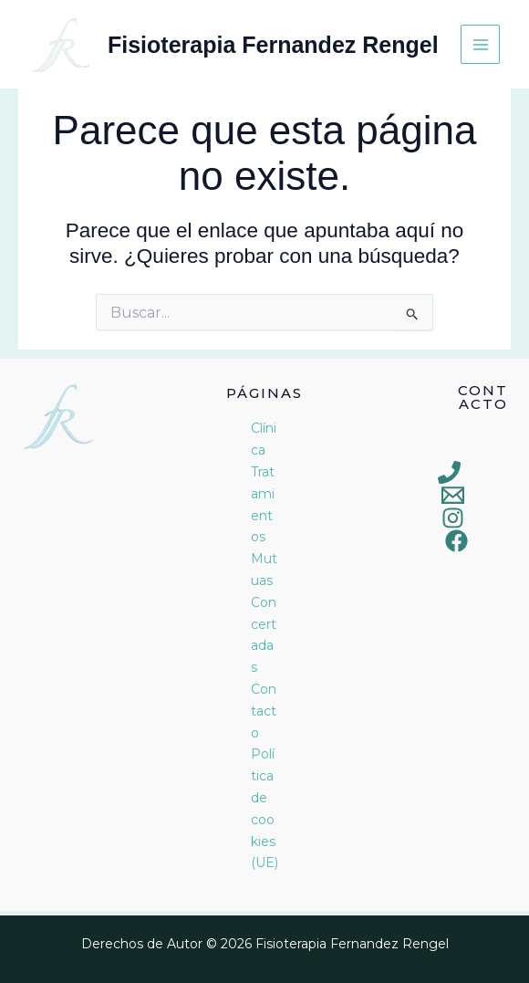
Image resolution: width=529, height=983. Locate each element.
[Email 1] (452, 495)
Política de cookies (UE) (264, 808)
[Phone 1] (449, 472)
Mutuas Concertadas (264, 612)
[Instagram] (452, 518)
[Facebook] (456, 540)
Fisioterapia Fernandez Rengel (273, 45)
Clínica (263, 439)
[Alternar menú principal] (480, 44)
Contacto (263, 711)
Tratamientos (263, 504)
